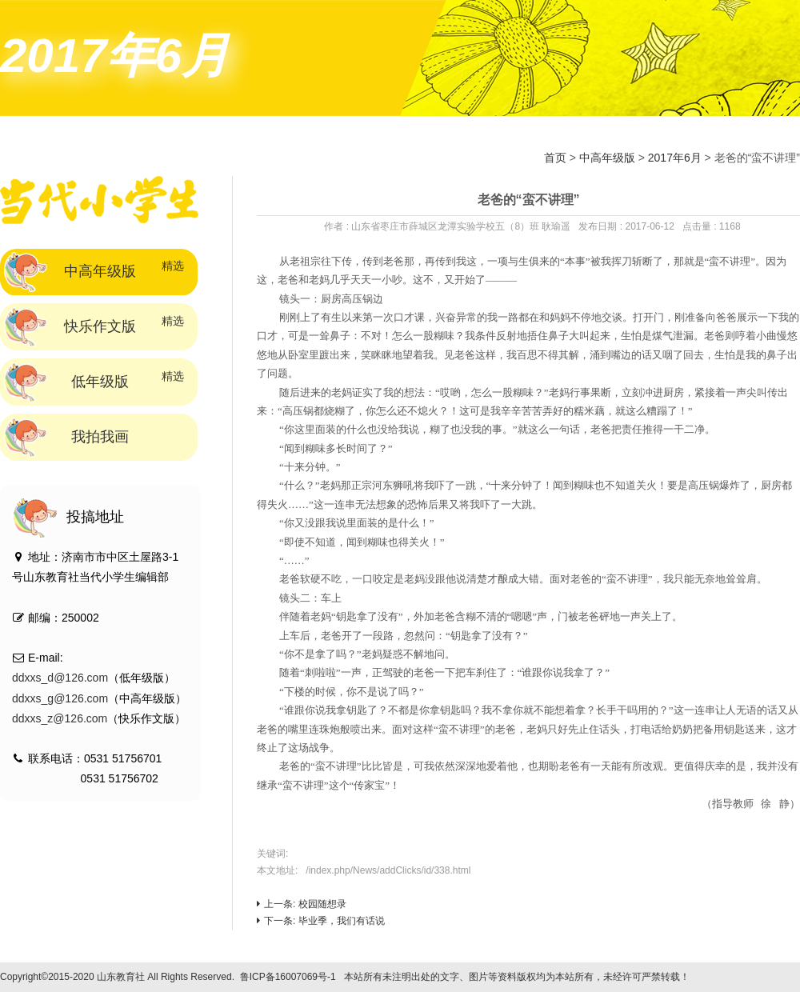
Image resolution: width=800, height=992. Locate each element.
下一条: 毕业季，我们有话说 (321, 920)
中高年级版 (607, 157)
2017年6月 (675, 157)
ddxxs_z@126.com (59, 718)
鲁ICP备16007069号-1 (288, 976)
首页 (555, 157)
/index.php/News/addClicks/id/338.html (388, 870)
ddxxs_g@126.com (60, 698)
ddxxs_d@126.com (60, 677)
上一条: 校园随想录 (301, 904)
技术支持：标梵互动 (741, 976)
